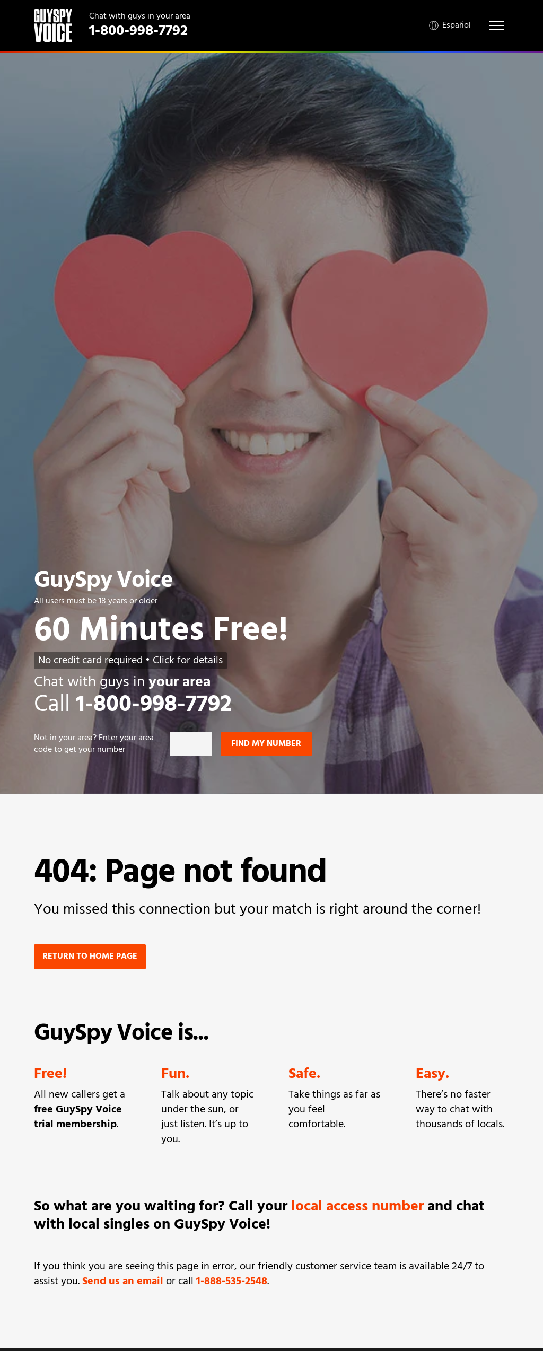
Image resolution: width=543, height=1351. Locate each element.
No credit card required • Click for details (130, 660)
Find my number (266, 744)
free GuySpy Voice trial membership (78, 1117)
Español (449, 25)
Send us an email (122, 1281)
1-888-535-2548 (231, 1281)
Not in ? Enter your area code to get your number (94, 744)
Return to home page (89, 956)
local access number (357, 1207)
